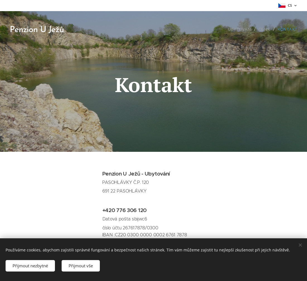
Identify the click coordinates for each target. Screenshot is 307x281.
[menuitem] (241, 29)
